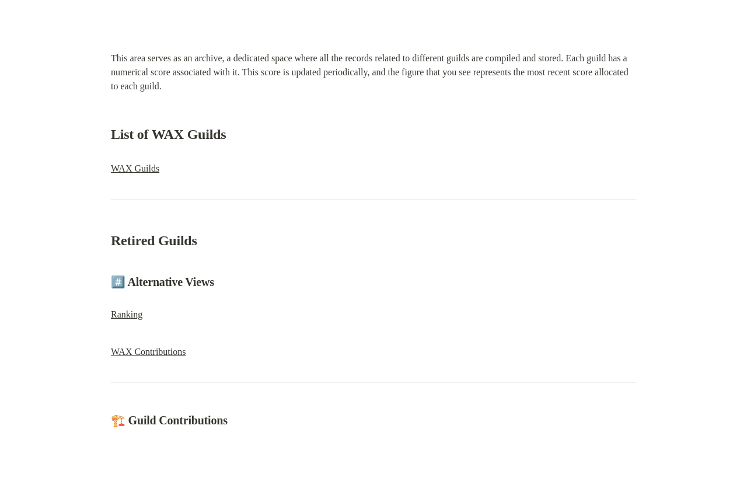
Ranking (126, 314)
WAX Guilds (135, 168)
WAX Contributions (148, 352)
